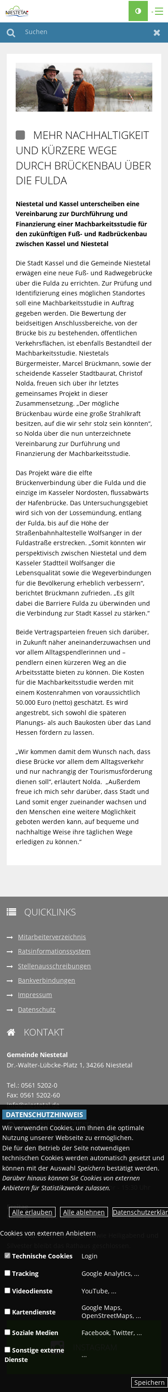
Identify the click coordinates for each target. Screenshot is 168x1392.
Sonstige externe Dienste (34, 1355)
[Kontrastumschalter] (138, 11)
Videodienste (28, 1291)
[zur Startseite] (17, 10)
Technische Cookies (38, 1256)
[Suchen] (84, 32)
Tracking (21, 1273)
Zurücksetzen (157, 32)
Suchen (11, 32)
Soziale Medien (31, 1332)
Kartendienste (30, 1312)
